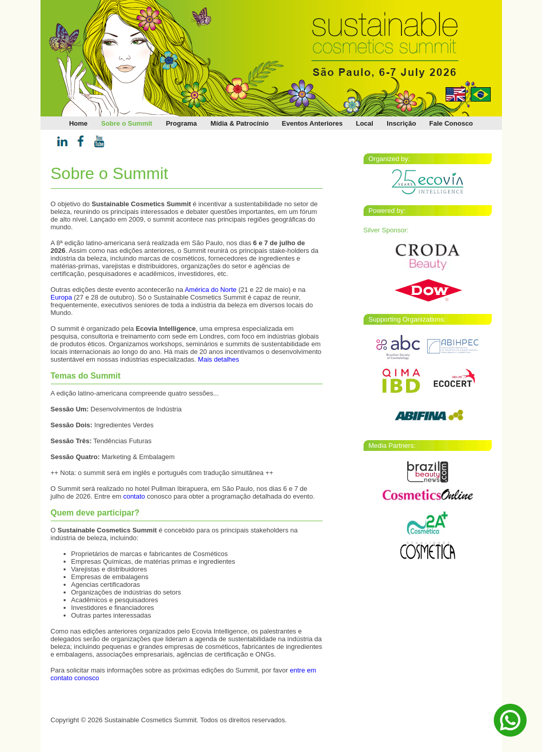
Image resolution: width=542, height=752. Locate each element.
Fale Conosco (451, 123)
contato (134, 496)
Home (78, 123)
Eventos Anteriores (312, 123)
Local (364, 123)
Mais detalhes (218, 359)
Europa (61, 297)
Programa (181, 123)
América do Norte (210, 289)
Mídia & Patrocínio (240, 123)
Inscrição (401, 123)
